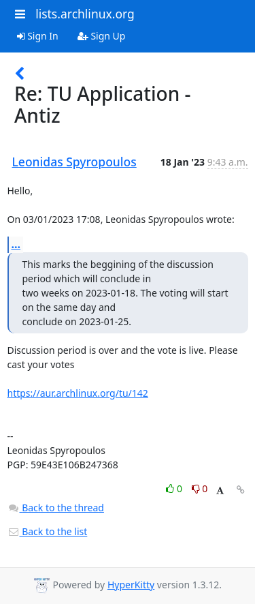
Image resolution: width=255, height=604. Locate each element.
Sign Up (102, 35)
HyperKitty (130, 584)
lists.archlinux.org (85, 13)
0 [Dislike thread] (200, 488)
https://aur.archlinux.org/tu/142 (77, 393)
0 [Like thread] (175, 488)
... (16, 244)
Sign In (37, 35)
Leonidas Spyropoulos (74, 161)
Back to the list (47, 531)
